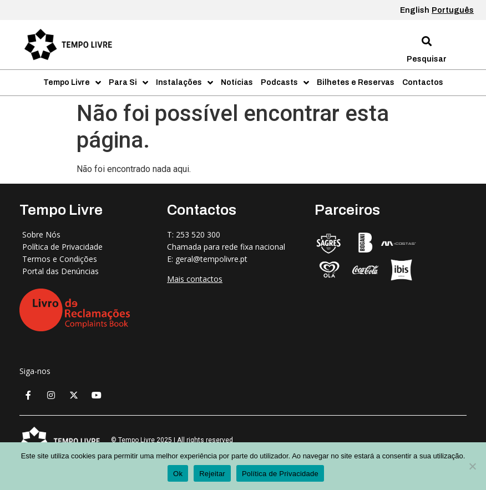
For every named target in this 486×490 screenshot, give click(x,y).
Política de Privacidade (280, 473)
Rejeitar (212, 473)
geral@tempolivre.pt (211, 259)
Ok (178, 473)
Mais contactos (194, 279)
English (414, 10)
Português (453, 10)
